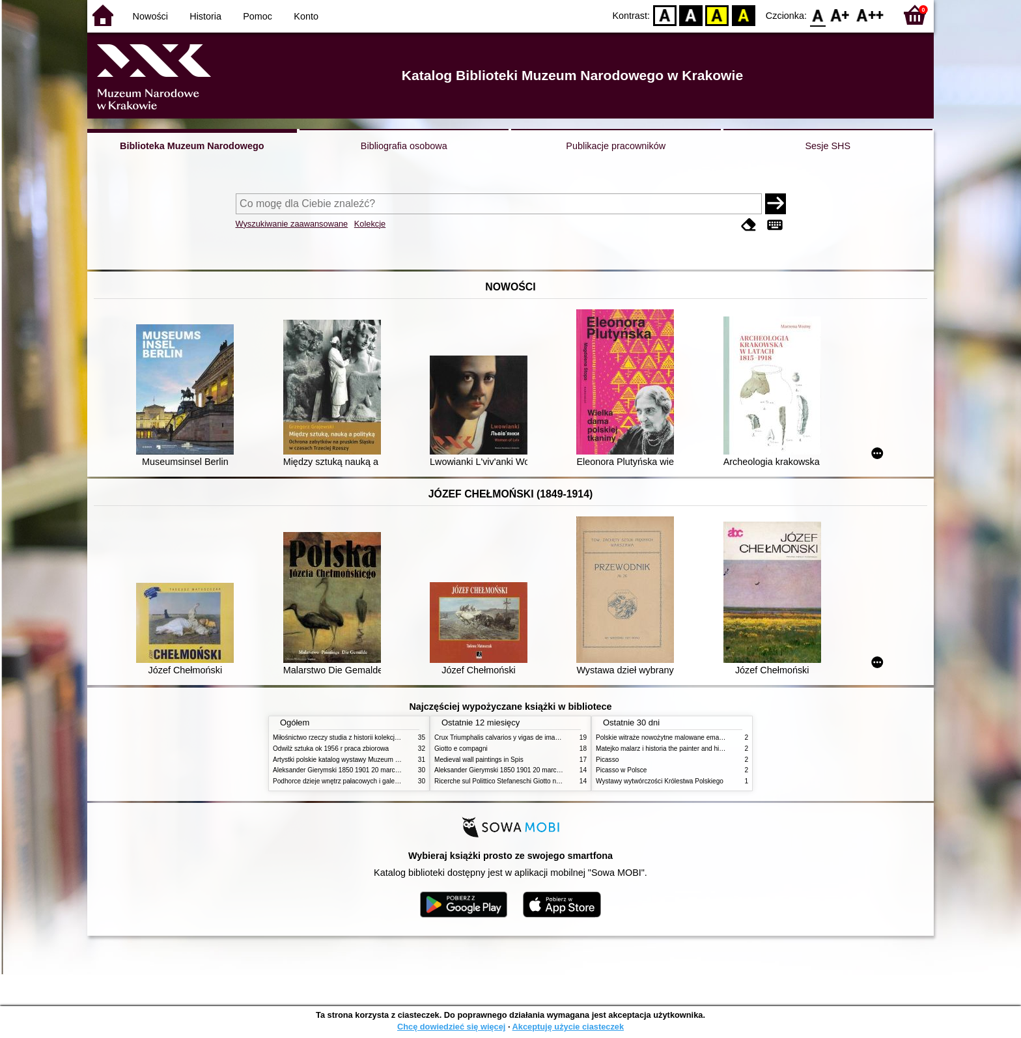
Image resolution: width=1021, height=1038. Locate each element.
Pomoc (257, 16)
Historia (205, 16)
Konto (306, 16)
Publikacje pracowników (615, 146)
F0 (817, 14)
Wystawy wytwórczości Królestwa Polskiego (659, 781)
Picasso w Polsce (621, 770)
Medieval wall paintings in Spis (479, 759)
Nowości (150, 16)
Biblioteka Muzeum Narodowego (192, 146)
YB (717, 14)
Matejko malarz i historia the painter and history (664, 748)
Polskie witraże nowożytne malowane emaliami (664, 737)
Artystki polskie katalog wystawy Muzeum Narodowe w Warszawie (369, 759)
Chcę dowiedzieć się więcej (451, 1026)
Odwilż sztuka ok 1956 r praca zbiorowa (331, 748)
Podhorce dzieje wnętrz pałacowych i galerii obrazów (350, 781)
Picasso (607, 759)
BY (743, 14)
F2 (870, 14)
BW (690, 14)
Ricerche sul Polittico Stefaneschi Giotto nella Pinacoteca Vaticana (531, 781)
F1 (840, 14)
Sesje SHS (827, 146)
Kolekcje (369, 224)
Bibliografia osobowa (404, 146)
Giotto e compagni (461, 748)
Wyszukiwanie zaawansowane (292, 224)
